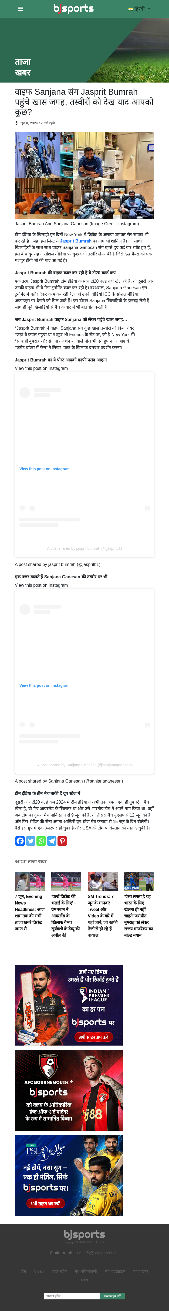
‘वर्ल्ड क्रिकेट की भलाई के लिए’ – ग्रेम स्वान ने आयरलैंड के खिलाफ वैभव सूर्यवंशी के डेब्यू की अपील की (66, 908)
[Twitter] (30, 841)
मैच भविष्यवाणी (86, 1271)
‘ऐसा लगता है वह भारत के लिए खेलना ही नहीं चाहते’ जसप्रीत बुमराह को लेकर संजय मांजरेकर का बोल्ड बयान (139, 908)
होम (23, 1271)
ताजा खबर (140, 1271)
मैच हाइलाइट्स (115, 1271)
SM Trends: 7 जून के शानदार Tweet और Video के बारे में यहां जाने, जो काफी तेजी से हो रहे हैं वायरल (103, 908)
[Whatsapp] (41, 841)
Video (39, 1271)
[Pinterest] (62, 841)
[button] (20, 9)
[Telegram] (51, 841)
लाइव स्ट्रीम (59, 1271)
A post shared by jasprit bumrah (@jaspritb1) (84, 548)
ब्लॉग (84, 1280)
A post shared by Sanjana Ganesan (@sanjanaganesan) (84, 765)
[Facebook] (20, 841)
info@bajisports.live (97, 1253)
